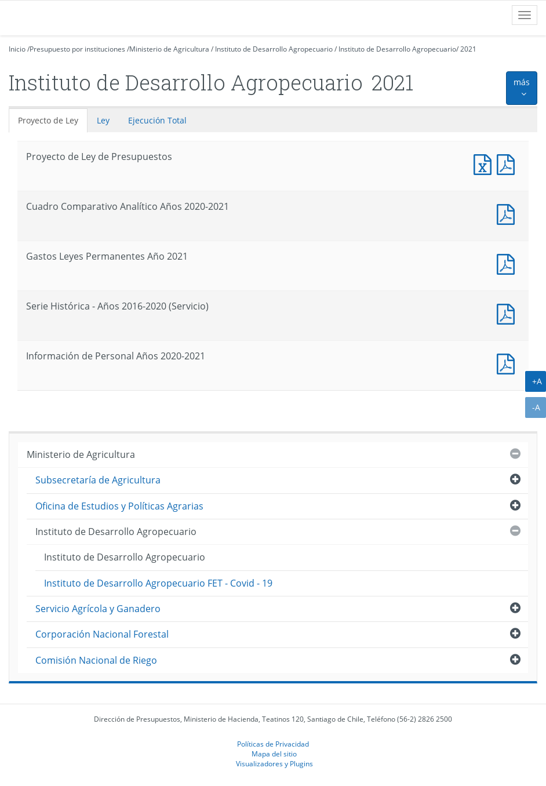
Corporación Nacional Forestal (102, 634)
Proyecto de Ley (48, 120)
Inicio (17, 49)
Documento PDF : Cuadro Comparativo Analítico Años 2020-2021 (508, 213)
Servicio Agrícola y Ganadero (98, 608)
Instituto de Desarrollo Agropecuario (274, 49)
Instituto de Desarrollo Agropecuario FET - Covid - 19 (158, 583)
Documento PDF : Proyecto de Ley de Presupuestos (508, 163)
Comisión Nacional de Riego (96, 660)
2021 (468, 49)
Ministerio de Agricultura (169, 49)
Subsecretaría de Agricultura (98, 480)
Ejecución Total (157, 120)
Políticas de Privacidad (273, 743)
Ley (103, 120)
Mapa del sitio (274, 753)
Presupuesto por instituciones (77, 49)
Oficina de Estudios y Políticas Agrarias (119, 506)
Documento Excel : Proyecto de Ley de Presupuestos (485, 163)
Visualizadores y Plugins (274, 763)
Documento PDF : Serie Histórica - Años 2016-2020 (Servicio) (508, 313)
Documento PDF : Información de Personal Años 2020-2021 (508, 363)
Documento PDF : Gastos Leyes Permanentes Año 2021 (508, 263)
